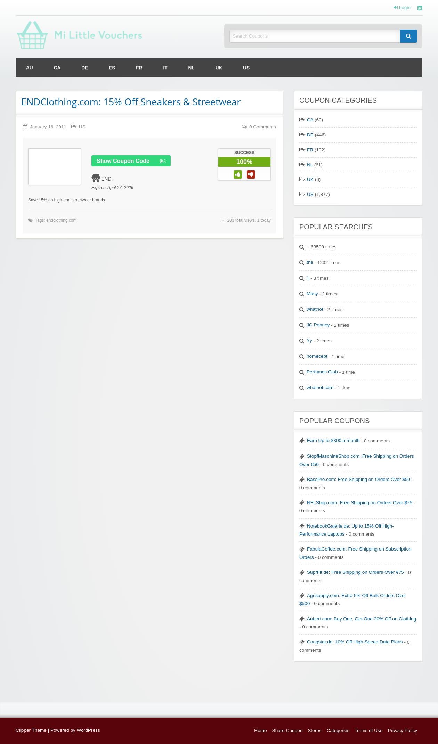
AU (29, 67)
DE (84, 67)
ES (112, 67)
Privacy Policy (402, 730)
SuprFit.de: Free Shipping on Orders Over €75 (355, 572)
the (310, 262)
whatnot (315, 309)
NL (191, 67)
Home (260, 730)
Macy (312, 293)
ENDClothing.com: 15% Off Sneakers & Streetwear (131, 101)
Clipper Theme (31, 730)
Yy (309, 340)
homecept (317, 356)
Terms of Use (368, 730)
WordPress (88, 730)
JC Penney (318, 324)
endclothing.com (61, 220)
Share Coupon (287, 730)
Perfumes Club (322, 371)
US (246, 67)
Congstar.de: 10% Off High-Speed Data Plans (355, 641)
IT (165, 67)
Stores (314, 730)
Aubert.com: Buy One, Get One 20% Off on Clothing (361, 619)
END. (107, 179)
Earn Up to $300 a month (333, 440)
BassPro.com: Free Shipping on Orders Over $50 (358, 479)
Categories (338, 730)
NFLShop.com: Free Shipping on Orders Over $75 (359, 502)
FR (139, 67)
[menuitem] (29, 67)
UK (219, 67)
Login (402, 7)
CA (57, 67)
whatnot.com (320, 387)
